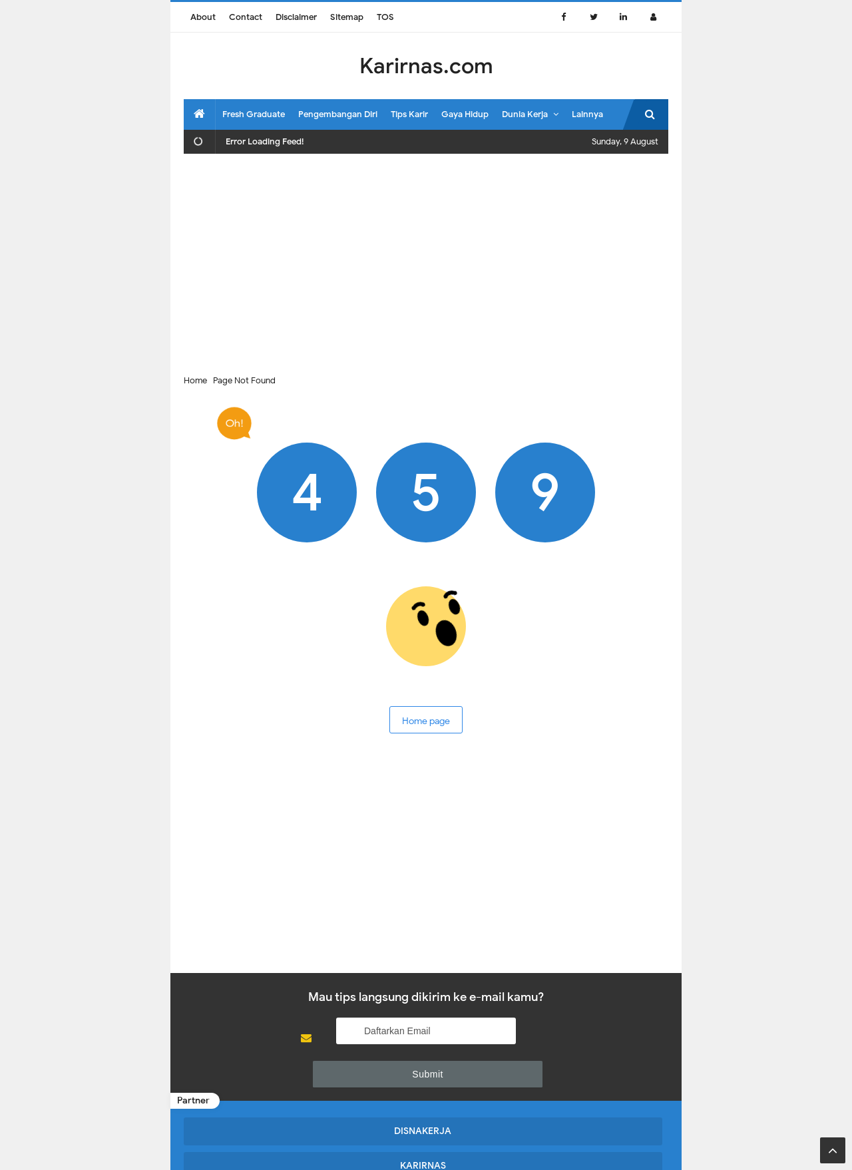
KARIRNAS (364, 1094)
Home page (426, 717)
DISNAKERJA (241, 1094)
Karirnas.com (425, 1145)
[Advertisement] (426, 260)
